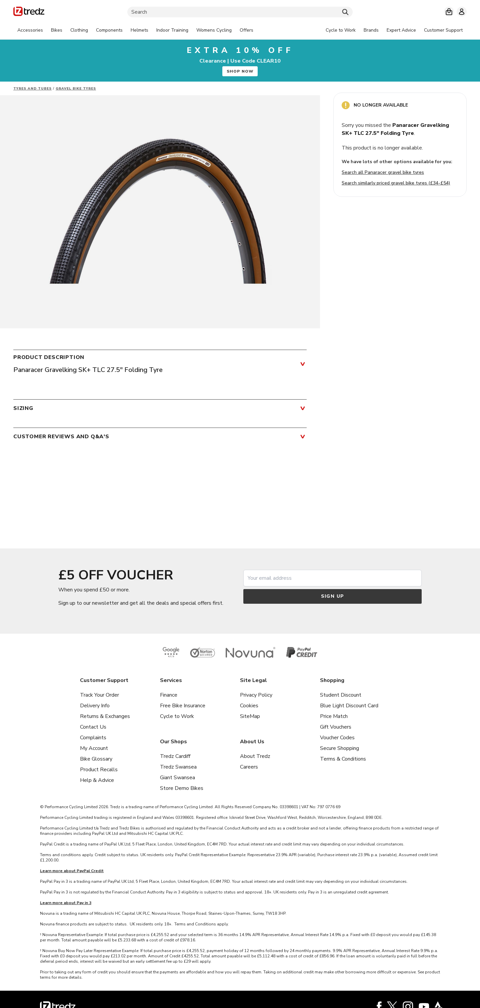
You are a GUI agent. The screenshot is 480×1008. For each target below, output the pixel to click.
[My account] (462, 12)
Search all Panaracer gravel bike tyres (383, 172)
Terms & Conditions (343, 759)
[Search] (240, 12)
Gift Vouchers (335, 727)
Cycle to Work (177, 716)
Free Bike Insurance (182, 705)
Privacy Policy (256, 695)
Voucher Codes (337, 737)
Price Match (334, 716)
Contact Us (93, 727)
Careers (249, 767)
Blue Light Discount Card (349, 705)
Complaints (93, 737)
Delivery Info (95, 705)
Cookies (249, 705)
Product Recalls (99, 769)
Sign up (332, 596)
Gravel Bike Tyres (76, 88)
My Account (94, 748)
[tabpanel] (135, 30)
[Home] (28, 12)
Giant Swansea (177, 777)
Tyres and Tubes (32, 88)
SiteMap (250, 716)
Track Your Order (99, 695)
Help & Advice (97, 780)
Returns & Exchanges (105, 716)
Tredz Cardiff (175, 756)
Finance (168, 695)
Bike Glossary (96, 759)
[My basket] (449, 12)
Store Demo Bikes (181, 788)
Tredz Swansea (178, 767)
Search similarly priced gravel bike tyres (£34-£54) (396, 183)
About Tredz (255, 756)
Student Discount (340, 695)
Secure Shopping (339, 748)
